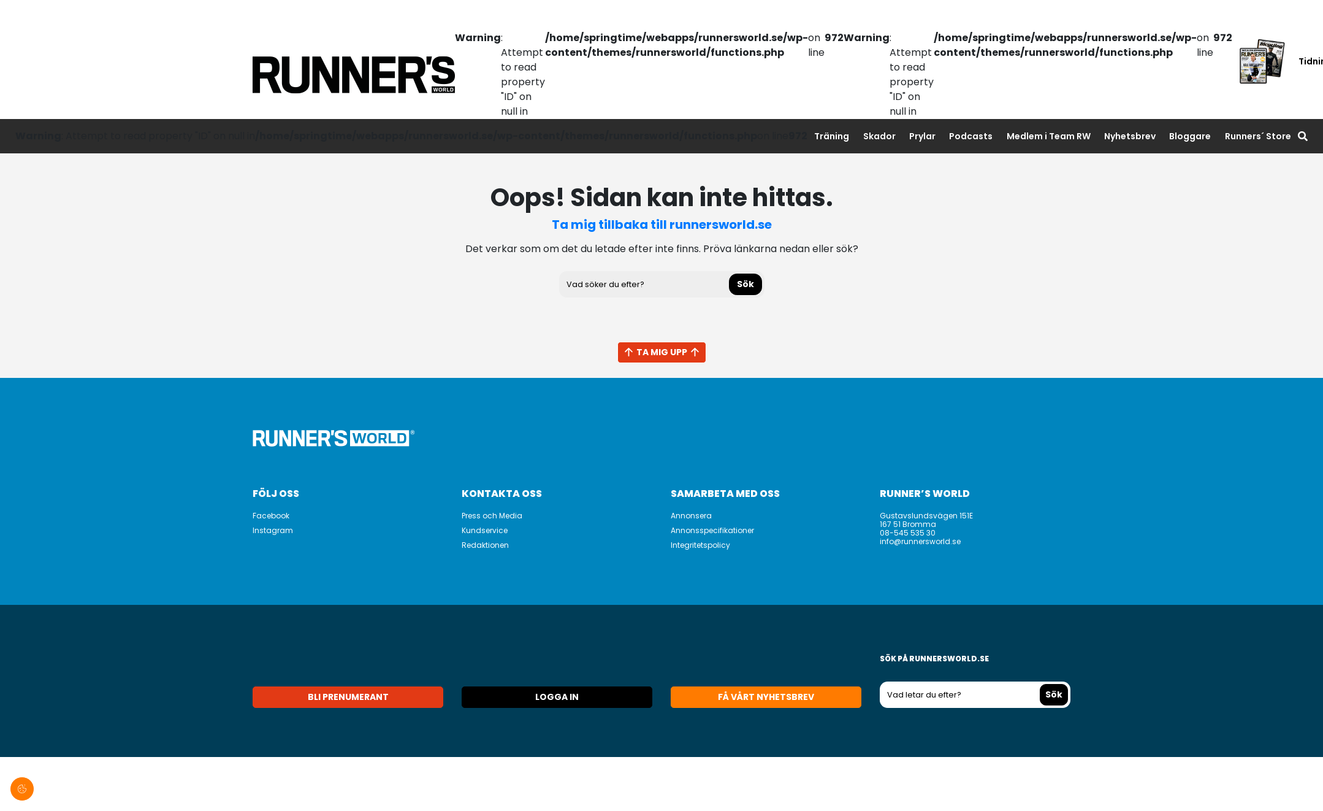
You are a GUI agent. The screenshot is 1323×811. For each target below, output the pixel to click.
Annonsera (691, 515)
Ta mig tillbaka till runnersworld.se (662, 224)
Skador (879, 136)
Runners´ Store (1258, 136)
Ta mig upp (661, 352)
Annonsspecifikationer (712, 530)
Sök (745, 284)
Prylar (922, 136)
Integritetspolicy (700, 545)
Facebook (271, 515)
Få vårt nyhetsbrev (766, 697)
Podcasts (971, 136)
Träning (831, 136)
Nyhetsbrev (1130, 136)
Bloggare (1190, 136)
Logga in (557, 697)
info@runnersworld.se (920, 541)
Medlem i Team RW (1049, 136)
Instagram (273, 530)
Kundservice (485, 530)
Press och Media (492, 515)
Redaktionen (485, 545)
